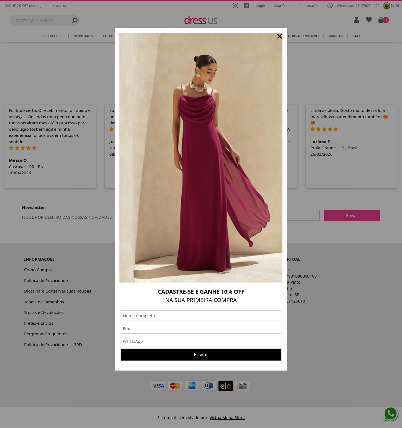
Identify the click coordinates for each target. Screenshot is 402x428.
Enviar (201, 354)
